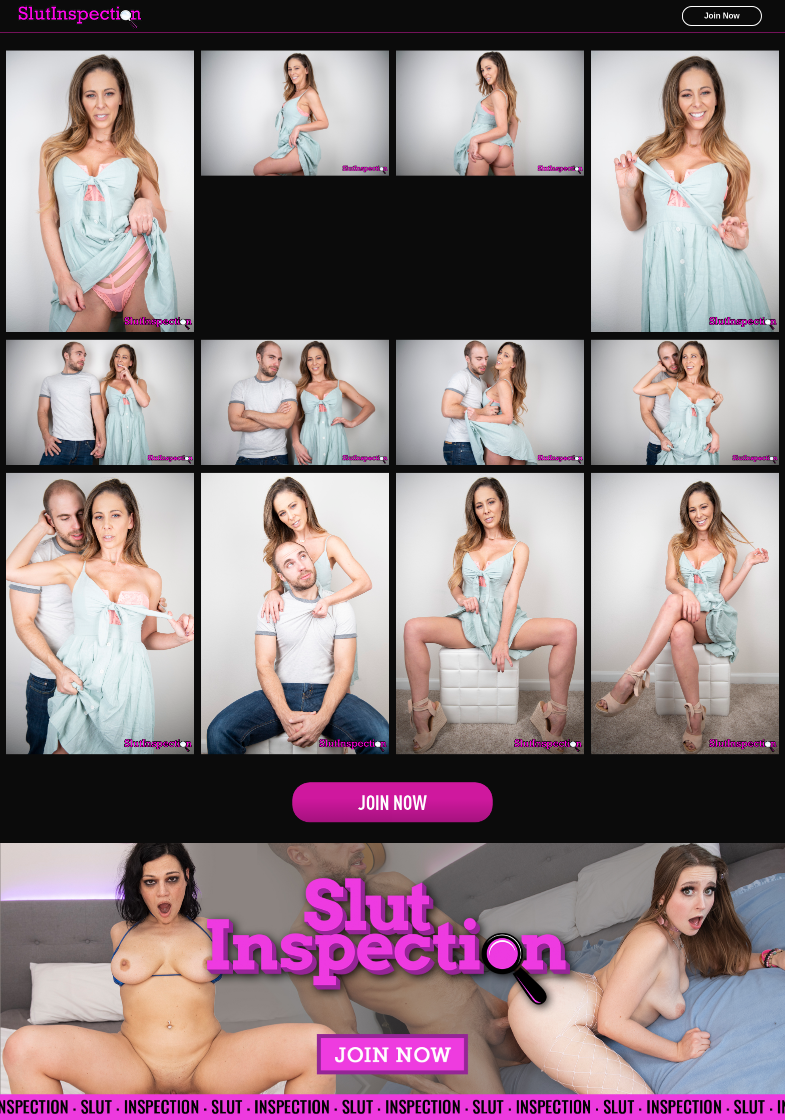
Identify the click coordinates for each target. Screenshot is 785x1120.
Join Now (392, 802)
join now (721, 16)
